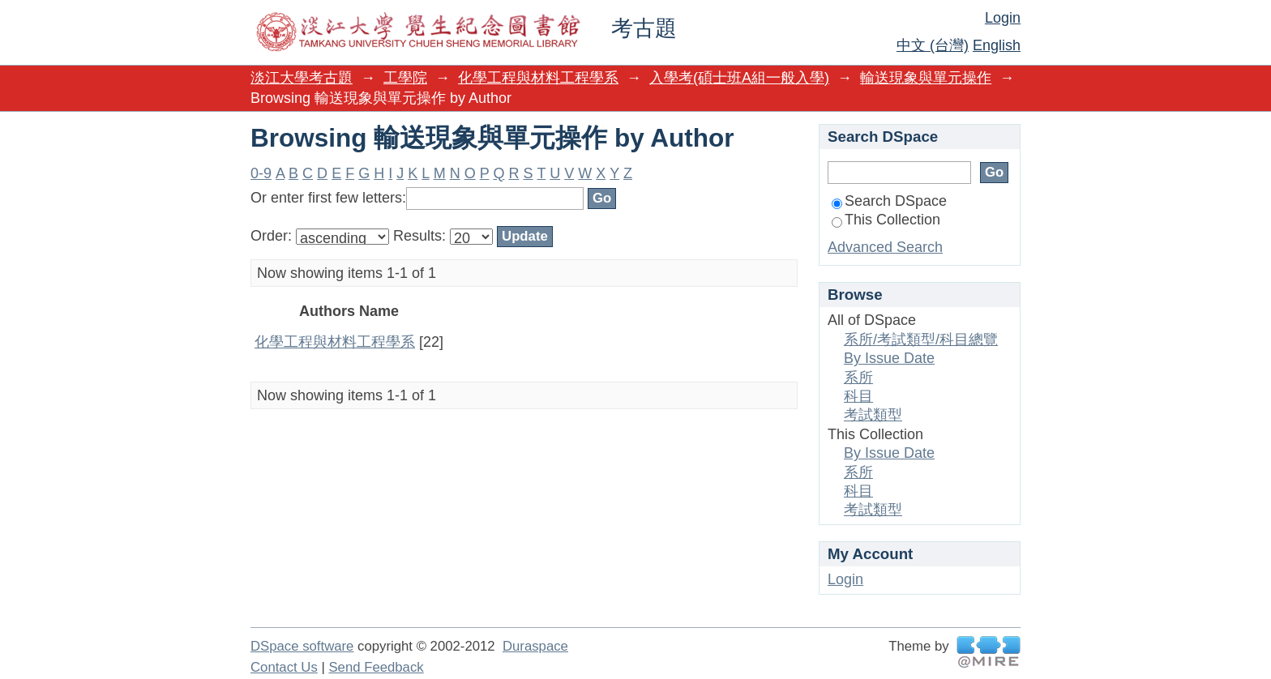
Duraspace (535, 646)
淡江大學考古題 (301, 78)
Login (1003, 18)
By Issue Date (889, 358)
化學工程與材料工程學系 (538, 78)
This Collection (886, 219)
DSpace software (301, 646)
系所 (858, 377)
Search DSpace (889, 201)
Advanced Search (885, 247)
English (997, 45)
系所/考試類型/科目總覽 (921, 339)
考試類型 (873, 415)
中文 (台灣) (933, 45)
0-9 (261, 173)
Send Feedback (375, 667)
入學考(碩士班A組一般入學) (739, 78)
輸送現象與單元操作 (925, 78)
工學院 (405, 78)
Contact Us (284, 667)
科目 (858, 396)
